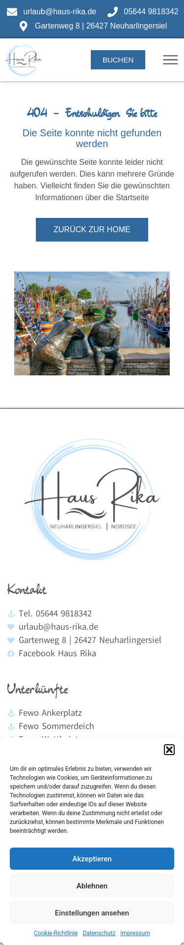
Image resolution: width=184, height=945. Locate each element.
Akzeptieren (91, 858)
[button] (169, 750)
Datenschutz (98, 933)
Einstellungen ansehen (92, 913)
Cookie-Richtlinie (56, 933)
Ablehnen (92, 886)
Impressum (135, 933)
